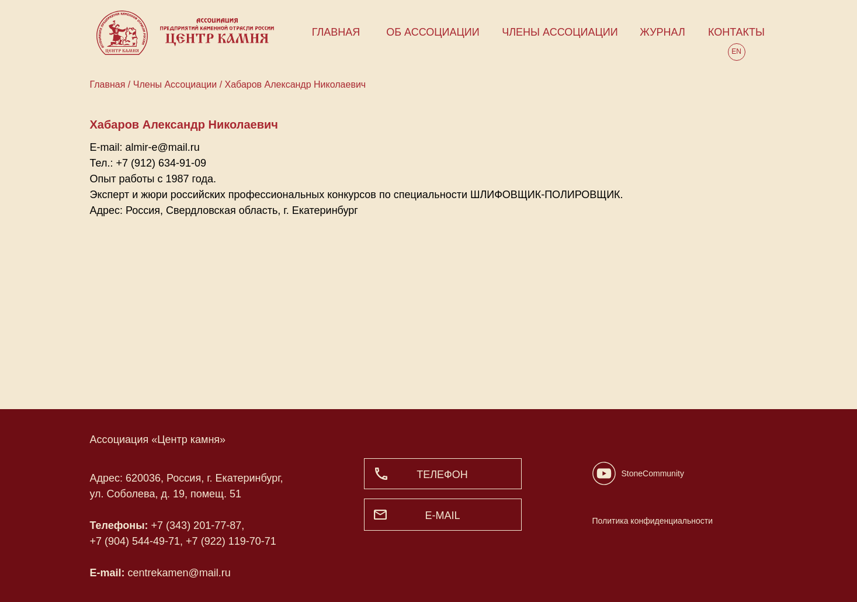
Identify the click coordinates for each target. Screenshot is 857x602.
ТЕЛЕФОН (442, 474)
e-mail (442, 515)
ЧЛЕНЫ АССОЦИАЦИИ (559, 32)
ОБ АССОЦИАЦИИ (432, 32)
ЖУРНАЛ (662, 32)
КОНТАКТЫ (736, 32)
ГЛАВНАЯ (336, 32)
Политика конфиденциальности (652, 520)
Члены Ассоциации (175, 84)
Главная (109, 84)
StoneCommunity (653, 473)
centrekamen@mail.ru (179, 573)
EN (736, 51)
